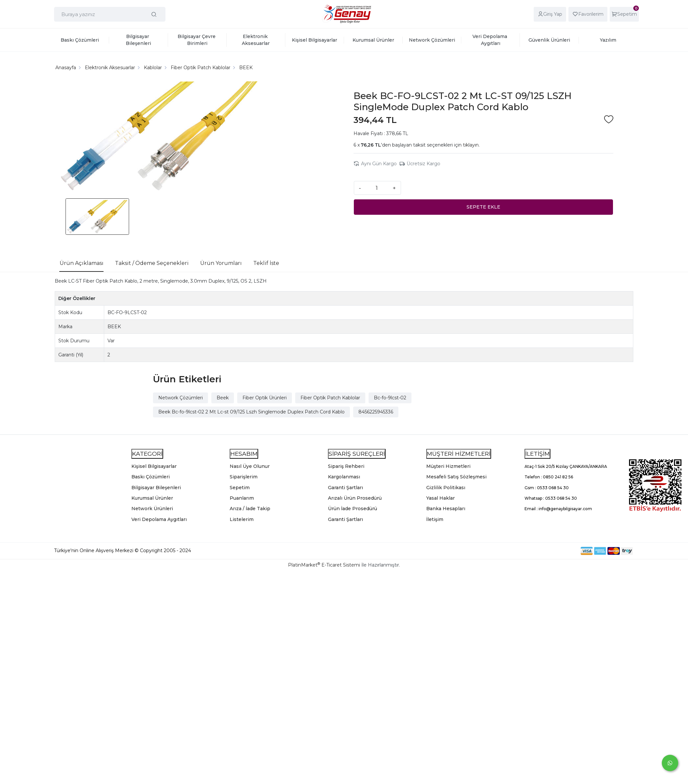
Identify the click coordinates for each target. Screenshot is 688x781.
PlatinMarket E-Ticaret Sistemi (324, 565)
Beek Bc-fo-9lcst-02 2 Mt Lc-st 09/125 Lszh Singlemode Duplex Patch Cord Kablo (251, 412)
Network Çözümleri (180, 398)
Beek (223, 398)
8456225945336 (375, 412)
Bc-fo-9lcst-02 (390, 398)
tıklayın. (471, 145)
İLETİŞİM (537, 453)
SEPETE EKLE (483, 207)
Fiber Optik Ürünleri (264, 398)
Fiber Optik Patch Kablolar (330, 398)
